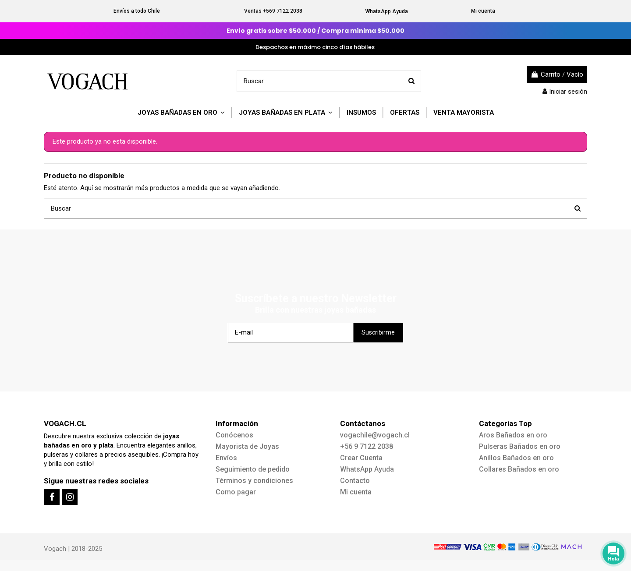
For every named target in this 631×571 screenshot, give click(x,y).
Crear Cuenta (361, 458)
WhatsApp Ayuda (386, 11)
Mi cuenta (483, 11)
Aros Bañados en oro (513, 435)
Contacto (355, 480)
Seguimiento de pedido (253, 469)
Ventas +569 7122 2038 (273, 11)
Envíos (226, 458)
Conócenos (234, 435)
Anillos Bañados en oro (516, 458)
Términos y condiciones (254, 480)
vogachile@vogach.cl (375, 435)
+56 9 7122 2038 (366, 446)
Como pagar (236, 492)
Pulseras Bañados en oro (519, 446)
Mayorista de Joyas (247, 446)
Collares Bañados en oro (519, 469)
